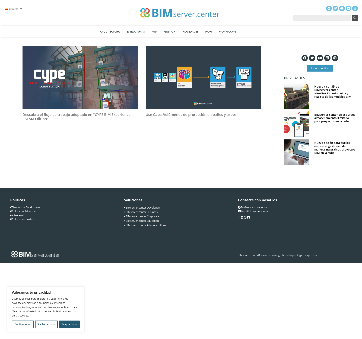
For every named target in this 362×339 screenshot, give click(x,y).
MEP (154, 31)
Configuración (23, 324)
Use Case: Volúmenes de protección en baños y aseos (191, 114)
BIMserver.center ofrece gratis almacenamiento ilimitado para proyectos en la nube (334, 118)
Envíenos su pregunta (252, 207)
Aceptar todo (69, 324)
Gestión (170, 31)
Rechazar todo (46, 324)
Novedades (190, 31)
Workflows (227, 31)
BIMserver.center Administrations (146, 225)
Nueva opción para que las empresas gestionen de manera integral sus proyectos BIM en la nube (334, 148)
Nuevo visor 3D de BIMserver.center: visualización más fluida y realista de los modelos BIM (332, 92)
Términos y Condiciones (25, 207)
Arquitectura (110, 31)
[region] (45, 309)
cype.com (311, 255)
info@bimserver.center (255, 211)
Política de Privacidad (24, 211)
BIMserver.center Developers (143, 207)
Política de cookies (22, 219)
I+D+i (208, 31)
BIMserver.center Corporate (142, 216)
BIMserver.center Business (142, 212)
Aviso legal (17, 215)
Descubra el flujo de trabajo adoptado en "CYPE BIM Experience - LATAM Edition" (77, 116)
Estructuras (136, 31)
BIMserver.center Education (142, 220)
